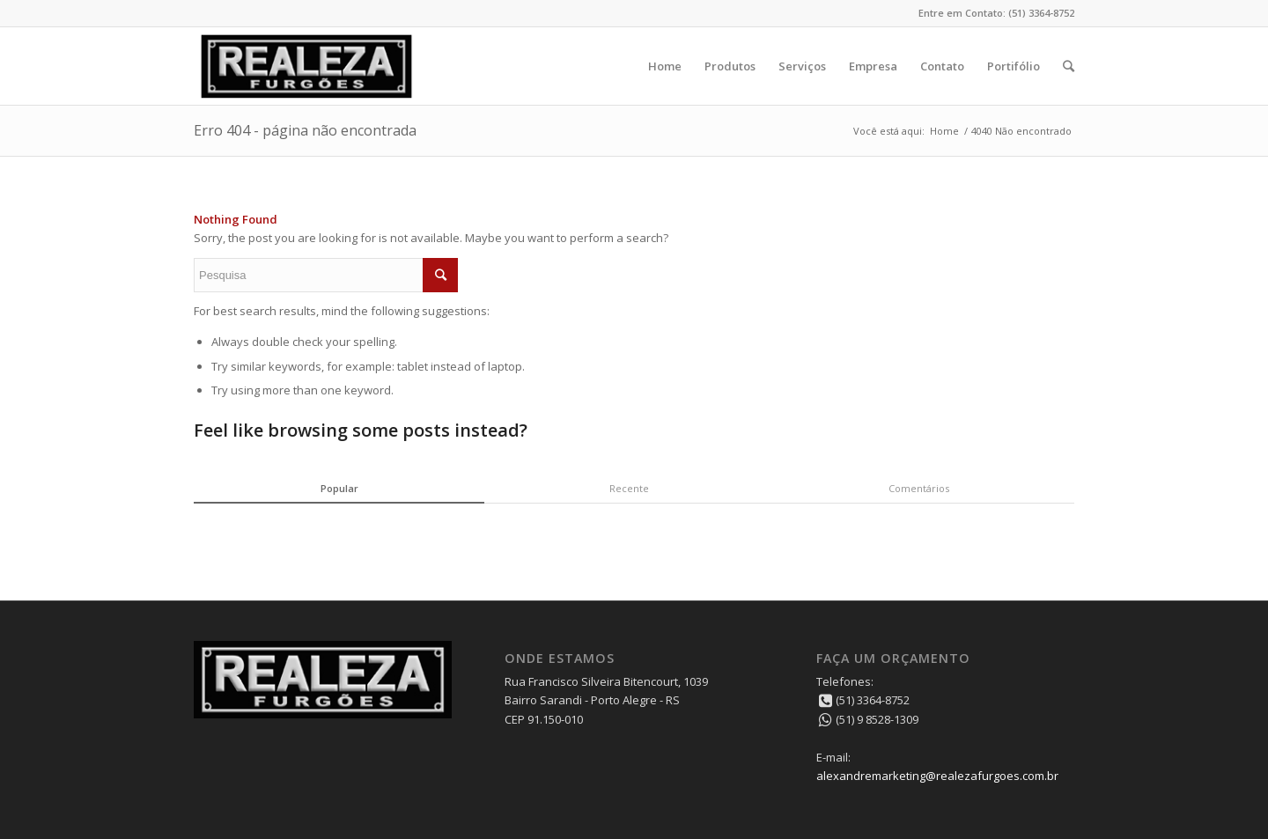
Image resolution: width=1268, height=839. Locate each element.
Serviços (802, 66)
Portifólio (1013, 66)
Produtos (730, 66)
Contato (942, 66)
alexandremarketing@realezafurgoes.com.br (937, 776)
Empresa (873, 66)
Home (665, 66)
